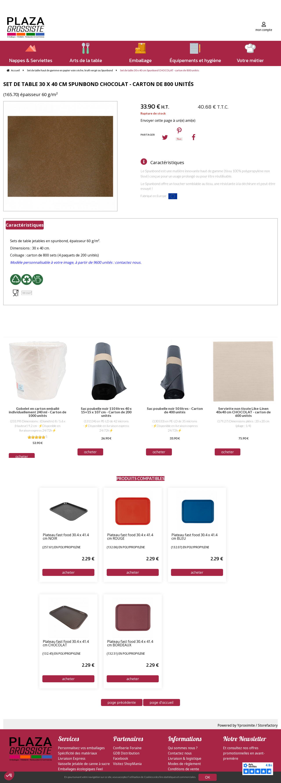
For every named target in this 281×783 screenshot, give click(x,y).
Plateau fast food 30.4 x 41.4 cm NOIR (66, 537)
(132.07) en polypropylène (190, 547)
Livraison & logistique (184, 758)
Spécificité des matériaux (77, 753)
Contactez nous (180, 753)
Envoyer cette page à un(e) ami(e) (167, 120)
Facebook (120, 758)
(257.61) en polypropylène (61, 547)
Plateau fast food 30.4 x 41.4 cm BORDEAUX (130, 643)
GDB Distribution (126, 753)
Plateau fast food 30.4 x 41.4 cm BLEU (194, 537)
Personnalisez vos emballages (81, 747)
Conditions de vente (183, 769)
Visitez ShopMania (127, 763)
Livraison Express (71, 758)
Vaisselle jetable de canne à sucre (84, 763)
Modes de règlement (184, 763)
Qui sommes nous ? (183, 747)
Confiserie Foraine (127, 747)
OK (207, 777)
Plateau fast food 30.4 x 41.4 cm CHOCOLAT (66, 643)
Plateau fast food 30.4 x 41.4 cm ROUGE (130, 537)
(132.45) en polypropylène (61, 654)
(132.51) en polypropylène (126, 654)
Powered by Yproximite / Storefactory (248, 725)
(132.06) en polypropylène (126, 547)
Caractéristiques (167, 162)
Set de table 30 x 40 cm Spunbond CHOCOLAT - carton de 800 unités (98, 84)
